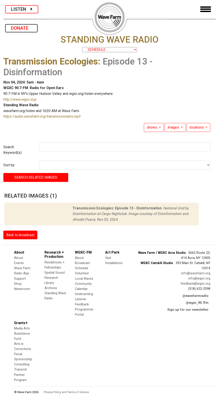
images (174, 127)
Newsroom (22, 289)
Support (20, 279)
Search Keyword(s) (12, 150)
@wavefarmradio (195, 296)
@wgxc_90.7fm (197, 303)
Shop (18, 284)
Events (19, 263)
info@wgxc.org (199, 278)
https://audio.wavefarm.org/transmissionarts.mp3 (42, 116)
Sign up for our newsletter (187, 310)
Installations (114, 263)
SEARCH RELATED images (35, 177)
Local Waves (84, 279)
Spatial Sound (55, 273)
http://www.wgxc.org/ (20, 99)
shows (152, 127)
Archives (51, 288)
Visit (108, 258)
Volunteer (82, 273)
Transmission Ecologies (50, 61)
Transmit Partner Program (20, 375)
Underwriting (84, 294)
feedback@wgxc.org (195, 283)
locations (197, 127)
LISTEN (21, 9)
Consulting (21, 364)
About (18, 258)
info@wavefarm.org (195, 273)
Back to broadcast (20, 235)
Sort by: (9, 165)
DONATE (21, 28)
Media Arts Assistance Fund (22, 334)
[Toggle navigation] (205, 9)
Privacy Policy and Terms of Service (66, 392)
